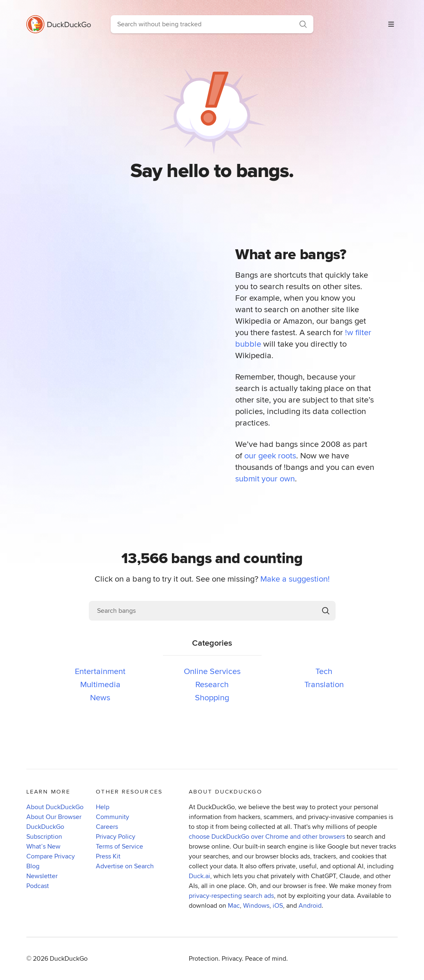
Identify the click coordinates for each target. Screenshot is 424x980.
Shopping (212, 697)
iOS (278, 905)
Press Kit (108, 856)
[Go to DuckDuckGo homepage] (61, 24)
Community (112, 816)
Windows (256, 905)
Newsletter (42, 876)
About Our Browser (53, 816)
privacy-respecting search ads (231, 895)
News (100, 697)
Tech (323, 671)
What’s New (43, 846)
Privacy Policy (115, 836)
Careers (107, 826)
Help (102, 807)
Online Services (212, 671)
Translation (324, 684)
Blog (32, 866)
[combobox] (202, 24)
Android (310, 905)
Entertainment (100, 671)
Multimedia (100, 684)
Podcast (37, 885)
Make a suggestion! (295, 578)
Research (212, 684)
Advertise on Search (125, 866)
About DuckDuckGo (54, 807)
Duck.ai (199, 876)
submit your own (265, 478)
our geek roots (270, 455)
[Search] (303, 24)
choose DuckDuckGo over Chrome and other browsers (267, 836)
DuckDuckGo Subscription (45, 831)
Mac (234, 905)
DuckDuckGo (69, 958)
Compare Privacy (50, 856)
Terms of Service (119, 846)
